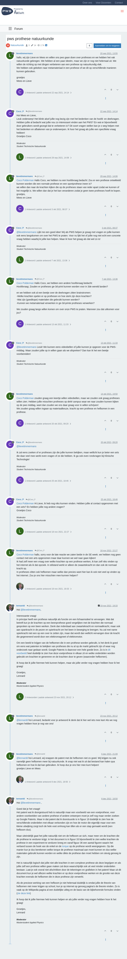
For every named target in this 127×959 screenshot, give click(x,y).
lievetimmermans (24, 53)
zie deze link (23, 893)
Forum (18, 28)
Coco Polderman (25, 180)
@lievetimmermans (34, 111)
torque (65, 846)
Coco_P (20, 111)
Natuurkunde (17, 45)
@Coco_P (39, 176)
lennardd (20, 606)
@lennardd (40, 716)
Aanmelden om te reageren (107, 46)
